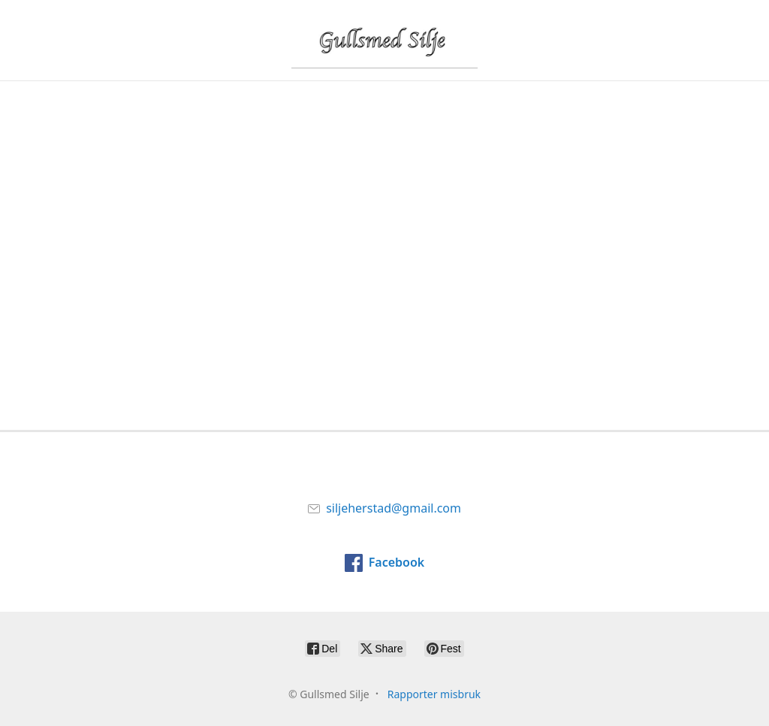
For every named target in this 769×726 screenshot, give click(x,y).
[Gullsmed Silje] (384, 40)
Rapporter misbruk (434, 694)
